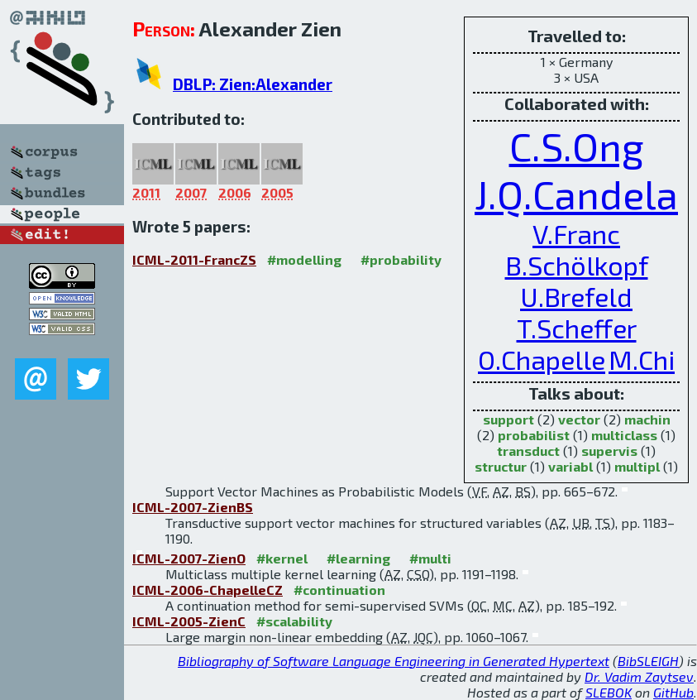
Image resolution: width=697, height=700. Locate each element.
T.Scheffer (577, 327)
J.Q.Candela (576, 194)
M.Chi (642, 359)
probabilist (534, 435)
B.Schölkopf (576, 264)
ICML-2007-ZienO (189, 558)
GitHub (673, 692)
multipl (637, 466)
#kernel (282, 558)
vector (579, 419)
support (508, 419)
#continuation (339, 589)
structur (501, 466)
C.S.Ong (576, 146)
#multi (430, 558)
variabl (570, 466)
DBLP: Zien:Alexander (252, 83)
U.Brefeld (576, 296)
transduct (528, 450)
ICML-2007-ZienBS (192, 507)
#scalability (294, 621)
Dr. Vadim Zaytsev (639, 676)
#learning (358, 558)
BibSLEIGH (648, 661)
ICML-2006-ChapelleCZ (207, 589)
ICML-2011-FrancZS (194, 259)
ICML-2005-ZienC (189, 621)
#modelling (304, 259)
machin (647, 419)
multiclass (624, 435)
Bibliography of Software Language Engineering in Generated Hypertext (393, 661)
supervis (609, 450)
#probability (401, 259)
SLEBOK (608, 692)
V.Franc (576, 233)
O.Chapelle (541, 359)
